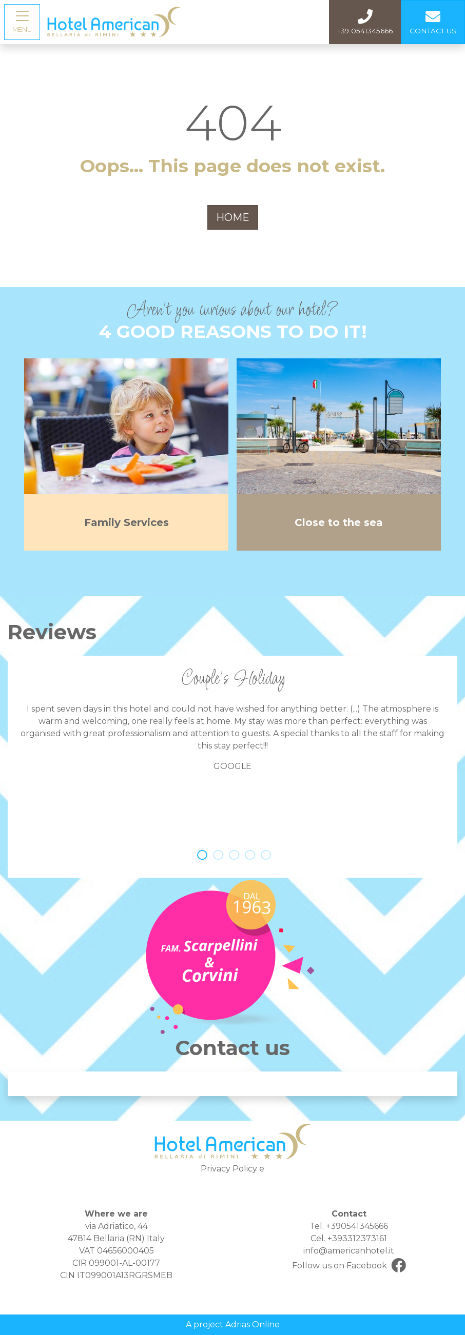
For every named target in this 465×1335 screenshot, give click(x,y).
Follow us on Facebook (349, 1266)
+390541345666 (357, 1226)
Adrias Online (252, 1324)
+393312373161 (357, 1238)
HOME (232, 217)
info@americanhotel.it (348, 1251)
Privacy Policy (229, 1169)
